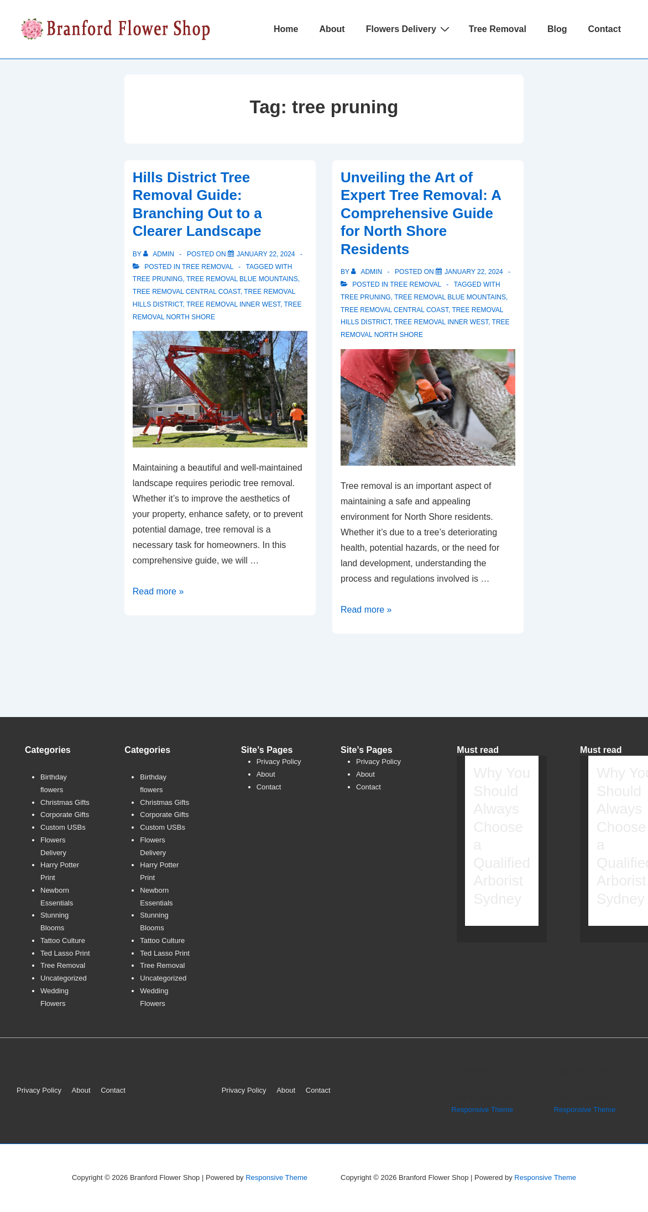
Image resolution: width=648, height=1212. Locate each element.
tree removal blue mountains (242, 279)
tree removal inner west (233, 304)
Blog (557, 29)
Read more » (158, 591)
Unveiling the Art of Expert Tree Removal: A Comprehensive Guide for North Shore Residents (421, 213)
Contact (604, 29)
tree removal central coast (187, 292)
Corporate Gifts (64, 814)
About (331, 29)
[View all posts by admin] (159, 254)
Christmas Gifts (65, 802)
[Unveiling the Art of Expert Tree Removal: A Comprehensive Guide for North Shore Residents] (474, 272)
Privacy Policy (279, 761)
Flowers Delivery (409, 28)
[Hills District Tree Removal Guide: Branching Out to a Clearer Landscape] (266, 254)
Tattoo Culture (62, 940)
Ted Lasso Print (65, 953)
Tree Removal (497, 29)
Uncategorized (63, 978)
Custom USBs (63, 827)
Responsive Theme (482, 1109)
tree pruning (158, 279)
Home (286, 29)
